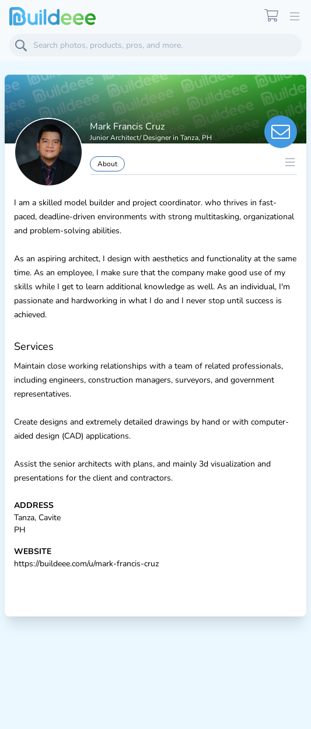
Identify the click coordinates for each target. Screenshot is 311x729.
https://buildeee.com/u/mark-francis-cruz (86, 563)
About (107, 164)
